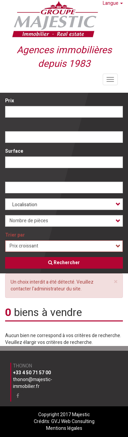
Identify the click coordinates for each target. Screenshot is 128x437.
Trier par (15, 235)
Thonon (22, 366)
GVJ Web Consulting (73, 421)
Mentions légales (64, 428)
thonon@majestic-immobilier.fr (32, 383)
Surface (14, 151)
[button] (116, 281)
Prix (9, 100)
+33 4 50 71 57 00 (32, 372)
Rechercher (64, 262)
